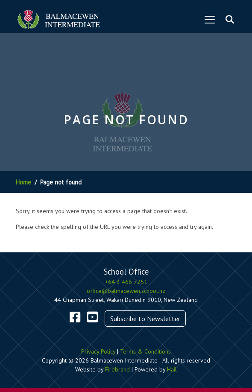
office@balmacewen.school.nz (126, 291)
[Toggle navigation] (209, 20)
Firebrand (117, 369)
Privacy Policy (98, 351)
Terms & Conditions (145, 351)
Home (23, 182)
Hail (172, 369)
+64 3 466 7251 (126, 282)
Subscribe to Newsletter (145, 318)
